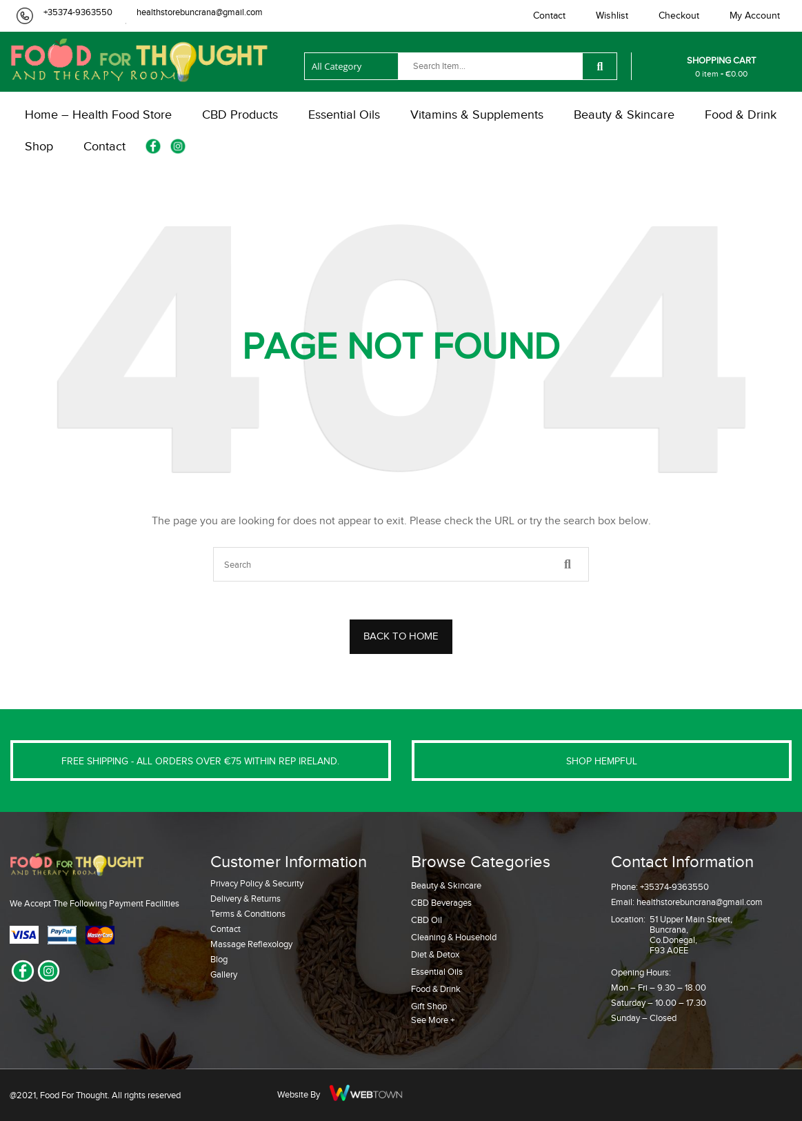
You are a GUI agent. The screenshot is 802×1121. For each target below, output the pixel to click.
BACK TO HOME (401, 636)
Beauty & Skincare (446, 885)
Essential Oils (437, 971)
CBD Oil (426, 920)
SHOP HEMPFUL (601, 761)
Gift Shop (429, 1006)
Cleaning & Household (454, 937)
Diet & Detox (435, 954)
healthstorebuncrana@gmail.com (200, 12)
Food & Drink (436, 989)
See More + (432, 1020)
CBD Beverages (441, 902)
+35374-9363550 (77, 12)
